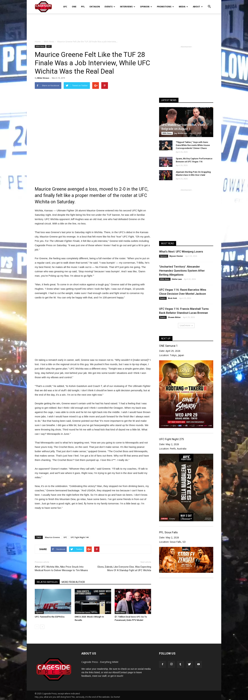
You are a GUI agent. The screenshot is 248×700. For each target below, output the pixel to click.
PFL (83, 6)
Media (183, 6)
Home (38, 41)
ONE (74, 6)
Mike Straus (43, 78)
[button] (209, 4)
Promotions (165, 6)
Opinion (146, 6)
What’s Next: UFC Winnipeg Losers (181, 251)
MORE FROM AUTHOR (73, 582)
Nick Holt (172, 298)
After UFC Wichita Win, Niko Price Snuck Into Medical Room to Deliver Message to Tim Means (61, 568)
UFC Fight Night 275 (171, 439)
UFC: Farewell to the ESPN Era (49, 616)
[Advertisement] (124, 24)
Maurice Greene (52, 537)
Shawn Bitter (174, 317)
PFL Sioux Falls (168, 532)
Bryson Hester (176, 256)
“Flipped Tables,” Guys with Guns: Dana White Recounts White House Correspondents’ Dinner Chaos (193, 145)
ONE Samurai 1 (168, 345)
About (198, 6)
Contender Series (83, 612)
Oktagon (94, 6)
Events (110, 6)
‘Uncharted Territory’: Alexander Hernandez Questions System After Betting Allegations (182, 270)
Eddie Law (177, 279)
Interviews (127, 6)
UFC (65, 6)
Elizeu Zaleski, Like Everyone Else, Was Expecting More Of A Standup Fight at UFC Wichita (124, 568)
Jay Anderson (180, 133)
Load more (186, 325)
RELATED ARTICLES (47, 582)
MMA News (40, 46)
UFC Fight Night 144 (79, 537)
